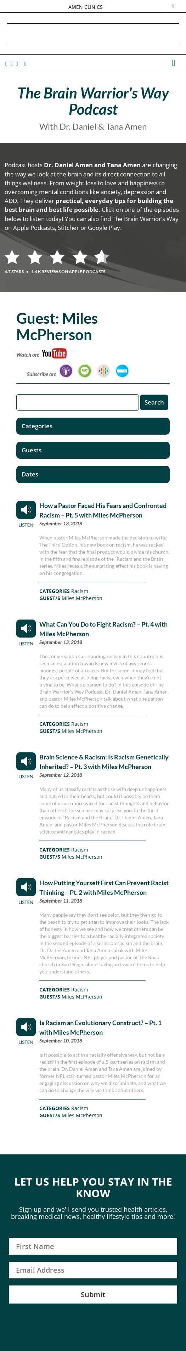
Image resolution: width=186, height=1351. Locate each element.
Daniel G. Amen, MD (93, 33)
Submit (93, 1294)
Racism (79, 591)
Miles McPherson (82, 598)
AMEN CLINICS (85, 7)
